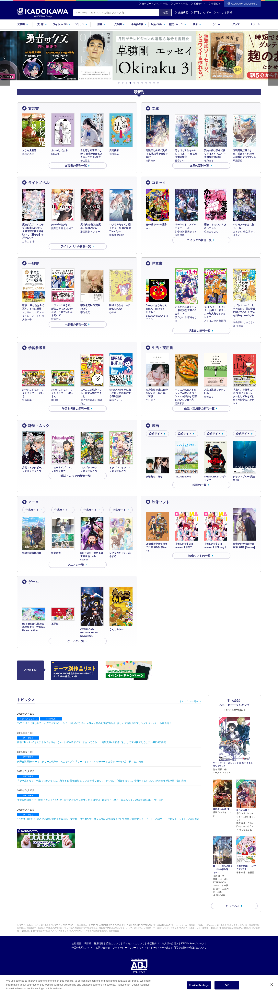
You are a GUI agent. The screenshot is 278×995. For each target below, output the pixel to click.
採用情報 (98, 937)
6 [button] (139, 83)
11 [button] (158, 83)
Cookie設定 (164, 941)
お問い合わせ (103, 941)
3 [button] (127, 83)
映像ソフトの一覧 (199, 555)
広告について (113, 937)
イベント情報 (223, 12)
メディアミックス (28, 719)
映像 (197, 24)
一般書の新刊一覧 (76, 324)
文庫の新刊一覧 (199, 165)
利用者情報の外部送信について (189, 941)
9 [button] (150, 83)
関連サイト (199, 3)
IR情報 (87, 937)
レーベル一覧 (181, 3)
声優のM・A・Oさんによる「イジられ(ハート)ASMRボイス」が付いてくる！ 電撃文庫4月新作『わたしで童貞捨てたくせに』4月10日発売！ (92, 742)
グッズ (235, 24)
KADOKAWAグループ (192, 937)
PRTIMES (51, 719)
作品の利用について (82, 941)
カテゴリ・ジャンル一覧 (155, 3)
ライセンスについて (133, 937)
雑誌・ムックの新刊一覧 (76, 475)
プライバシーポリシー (124, 941)
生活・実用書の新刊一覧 (199, 408)
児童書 (119, 24)
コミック (80, 24)
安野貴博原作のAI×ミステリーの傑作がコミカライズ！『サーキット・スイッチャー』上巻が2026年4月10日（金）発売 (80, 761)
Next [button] (273, 58)
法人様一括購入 (170, 937)
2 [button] (123, 83)
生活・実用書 (162, 348)
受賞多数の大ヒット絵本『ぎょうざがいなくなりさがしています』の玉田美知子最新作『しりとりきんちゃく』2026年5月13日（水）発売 (90, 800)
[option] (139, 55)
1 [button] (119, 83)
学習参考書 (139, 24)
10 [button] (154, 83)
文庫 (155, 109)
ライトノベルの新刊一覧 (76, 246)
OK (227, 985)
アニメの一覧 (75, 564)
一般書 (100, 24)
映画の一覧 (199, 484)
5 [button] (135, 83)
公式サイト (156, 433)
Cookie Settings (199, 985)
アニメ (33, 502)
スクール (255, 24)
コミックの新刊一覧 (199, 240)
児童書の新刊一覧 (199, 330)
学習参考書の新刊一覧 (75, 408)
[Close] (271, 984)
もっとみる (232, 899)
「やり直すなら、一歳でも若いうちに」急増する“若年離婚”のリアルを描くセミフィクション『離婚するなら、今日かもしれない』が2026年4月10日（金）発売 (101, 780)
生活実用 (158, 24)
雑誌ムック (177, 24)
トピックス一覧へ (189, 701)
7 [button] (143, 83)
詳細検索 (181, 12)
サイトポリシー (147, 941)
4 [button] (131, 83)
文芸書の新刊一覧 (76, 165)
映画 (155, 426)
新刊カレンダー (201, 12)
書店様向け (153, 937)
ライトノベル (62, 24)
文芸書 (22, 24)
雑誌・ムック (38, 426)
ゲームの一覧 (75, 641)
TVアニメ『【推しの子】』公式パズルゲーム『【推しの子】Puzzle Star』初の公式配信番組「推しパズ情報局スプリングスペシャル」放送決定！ (94, 723)
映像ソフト (160, 502)
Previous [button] (5, 58)
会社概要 (76, 937)
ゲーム (216, 24)
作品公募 (216, 3)
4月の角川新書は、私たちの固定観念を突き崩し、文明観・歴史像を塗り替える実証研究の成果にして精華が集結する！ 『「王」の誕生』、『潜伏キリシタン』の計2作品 (108, 819)
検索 (165, 12)
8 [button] (146, 83)
